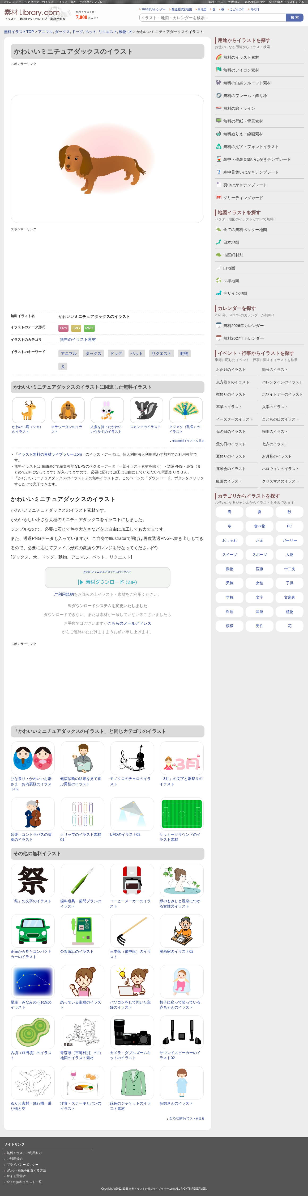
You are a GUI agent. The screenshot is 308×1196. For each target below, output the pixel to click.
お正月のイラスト (231, 369)
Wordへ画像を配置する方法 (26, 1170)
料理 (229, 612)
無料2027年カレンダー (243, 338)
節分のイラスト (275, 369)
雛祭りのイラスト (231, 394)
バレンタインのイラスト (282, 382)
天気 (229, 583)
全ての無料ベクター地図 (245, 229)
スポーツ (259, 554)
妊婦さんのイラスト (176, 1103)
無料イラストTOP (19, 32)
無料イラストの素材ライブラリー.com (152, 1188)
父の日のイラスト (231, 444)
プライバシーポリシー (22, 1164)
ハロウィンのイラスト (280, 469)
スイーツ (229, 554)
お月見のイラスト (277, 456)
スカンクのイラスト (145, 427)
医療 (259, 569)
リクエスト (108, 32)
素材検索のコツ (255, 1)
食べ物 (259, 526)
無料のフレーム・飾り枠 (245, 95)
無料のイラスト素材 (78, 339)
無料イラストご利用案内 (224, 1)
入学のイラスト (275, 407)
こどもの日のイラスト (280, 419)
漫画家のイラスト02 (177, 951)
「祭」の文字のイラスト (31, 901)
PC (289, 526)
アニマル (45, 32)
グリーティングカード (243, 197)
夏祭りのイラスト (231, 456)
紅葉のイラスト (229, 481)
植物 (289, 612)
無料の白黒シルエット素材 (247, 83)
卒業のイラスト (229, 407)
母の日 (254, 9)
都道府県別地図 (182, 9)
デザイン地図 (235, 293)
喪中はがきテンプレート (245, 185)
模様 (229, 626)
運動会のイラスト (231, 469)
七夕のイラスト (275, 444)
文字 (259, 597)
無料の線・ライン (239, 108)
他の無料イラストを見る (188, 440)
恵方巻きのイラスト (233, 382)
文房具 (289, 597)
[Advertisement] (107, 79)
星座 (259, 612)
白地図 (202, 9)
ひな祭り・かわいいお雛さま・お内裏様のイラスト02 (31, 784)
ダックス (62, 32)
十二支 (289, 569)
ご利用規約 (64, 594)
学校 (229, 597)
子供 (289, 583)
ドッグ (77, 32)
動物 (122, 32)
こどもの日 (237, 9)
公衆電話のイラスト (77, 951)
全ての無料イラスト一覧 (24, 1182)
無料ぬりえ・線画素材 (243, 134)
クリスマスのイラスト (280, 481)
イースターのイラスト (234, 419)
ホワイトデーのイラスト (282, 394)
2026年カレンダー (154, 9)
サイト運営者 (16, 1176)
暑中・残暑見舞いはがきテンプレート (257, 159)
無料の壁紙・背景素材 (243, 121)
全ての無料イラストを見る (286, 1)
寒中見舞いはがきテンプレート (251, 172)
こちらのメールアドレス (129, 623)
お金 (259, 540)
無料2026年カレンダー (243, 325)
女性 (259, 583)
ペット (90, 32)
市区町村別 (233, 255)
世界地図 (231, 280)
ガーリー (289, 540)
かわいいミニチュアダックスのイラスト (107, 571)
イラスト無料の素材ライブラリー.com (50, 454)
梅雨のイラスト (275, 431)
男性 (259, 626)
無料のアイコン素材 (241, 70)
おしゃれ (229, 540)
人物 (289, 554)
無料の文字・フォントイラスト (251, 146)
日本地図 (231, 242)
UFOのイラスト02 (125, 834)
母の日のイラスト (231, 431)
